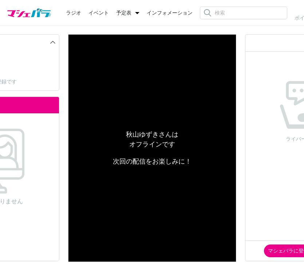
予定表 (123, 13)
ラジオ (73, 13)
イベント (98, 13)
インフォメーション (170, 13)
